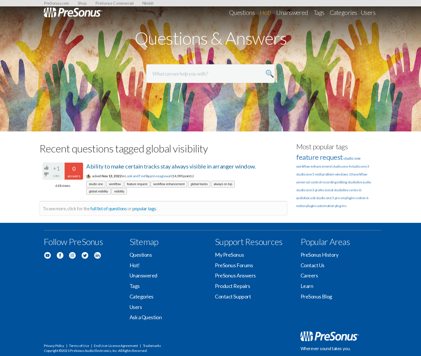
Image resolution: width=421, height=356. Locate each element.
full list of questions (108, 208)
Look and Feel (135, 176)
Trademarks (152, 345)
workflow (115, 184)
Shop (82, 3)
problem (328, 174)
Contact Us (313, 265)
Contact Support (233, 296)
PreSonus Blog (316, 296)
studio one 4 (341, 166)
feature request (137, 184)
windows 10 (344, 174)
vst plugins (348, 198)
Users (368, 12)
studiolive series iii (347, 190)
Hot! (265, 12)
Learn (307, 286)
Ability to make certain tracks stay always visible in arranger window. (171, 166)
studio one (96, 184)
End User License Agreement (116, 345)
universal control (308, 182)
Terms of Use (79, 345)
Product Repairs (232, 286)
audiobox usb (305, 198)
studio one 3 (360, 166)
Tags (319, 12)
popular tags (144, 208)
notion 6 (362, 198)
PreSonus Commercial (114, 3)
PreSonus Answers (235, 275)
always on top (223, 184)
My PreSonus (229, 254)
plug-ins (341, 206)
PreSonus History (320, 254)
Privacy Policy (54, 345)
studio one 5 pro (328, 198)
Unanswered (292, 12)
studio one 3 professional (315, 190)
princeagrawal (160, 176)
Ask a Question (146, 317)
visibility (119, 191)
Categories (343, 12)
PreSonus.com (56, 3)
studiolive (355, 182)
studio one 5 (305, 174)
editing (342, 182)
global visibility (98, 191)
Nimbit (148, 3)
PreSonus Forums (234, 265)
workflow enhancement (168, 184)
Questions (242, 12)
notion (301, 206)
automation (325, 206)
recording (329, 182)
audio (367, 182)
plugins (311, 206)
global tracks (199, 184)
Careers (309, 275)
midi (318, 174)
